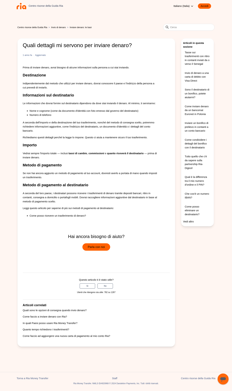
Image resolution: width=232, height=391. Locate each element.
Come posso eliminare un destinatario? (192, 210)
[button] (206, 6)
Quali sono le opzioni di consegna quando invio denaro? (55, 310)
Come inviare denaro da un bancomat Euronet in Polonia (197, 110)
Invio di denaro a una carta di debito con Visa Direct (197, 76)
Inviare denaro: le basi (81, 27)
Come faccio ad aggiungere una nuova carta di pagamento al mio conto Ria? (66, 335)
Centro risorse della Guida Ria (32, 27)
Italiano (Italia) (183, 6)
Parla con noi (96, 247)
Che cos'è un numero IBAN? (197, 195)
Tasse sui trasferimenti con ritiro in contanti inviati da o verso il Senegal (197, 58)
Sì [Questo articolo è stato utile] (87, 286)
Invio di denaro (58, 27)
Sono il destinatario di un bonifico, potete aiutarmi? (197, 93)
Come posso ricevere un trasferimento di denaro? (58, 215)
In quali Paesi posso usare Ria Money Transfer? (50, 323)
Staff (114, 378)
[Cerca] (189, 27)
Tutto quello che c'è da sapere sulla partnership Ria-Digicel (196, 162)
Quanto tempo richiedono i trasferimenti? (46, 329)
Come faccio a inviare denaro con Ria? (45, 316)
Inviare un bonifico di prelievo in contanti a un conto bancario (196, 126)
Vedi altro (188, 221)
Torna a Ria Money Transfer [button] (32, 378)
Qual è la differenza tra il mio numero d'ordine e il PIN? (196, 180)
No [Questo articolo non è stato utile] (105, 286)
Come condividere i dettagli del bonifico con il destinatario (196, 143)
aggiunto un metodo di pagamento (63, 173)
